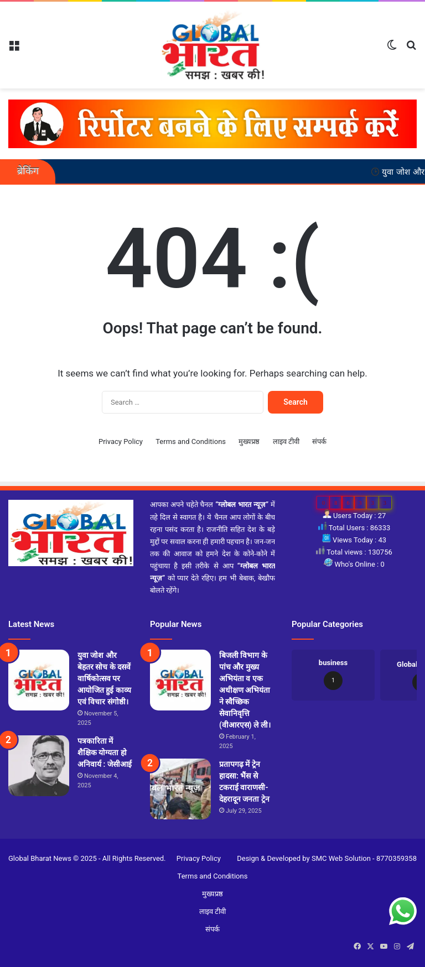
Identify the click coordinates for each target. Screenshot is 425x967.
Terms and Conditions (191, 441)
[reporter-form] (212, 123)
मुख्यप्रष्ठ (249, 441)
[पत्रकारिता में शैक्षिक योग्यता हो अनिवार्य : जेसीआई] (38, 765)
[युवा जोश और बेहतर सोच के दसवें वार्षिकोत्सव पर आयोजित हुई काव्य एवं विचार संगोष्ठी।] (38, 680)
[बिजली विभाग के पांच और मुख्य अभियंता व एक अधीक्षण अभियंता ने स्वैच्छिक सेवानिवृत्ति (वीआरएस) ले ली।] (180, 680)
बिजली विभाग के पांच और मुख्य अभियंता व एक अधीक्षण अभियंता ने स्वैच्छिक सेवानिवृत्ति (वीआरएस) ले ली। (245, 690)
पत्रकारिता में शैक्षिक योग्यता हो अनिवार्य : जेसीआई (104, 752)
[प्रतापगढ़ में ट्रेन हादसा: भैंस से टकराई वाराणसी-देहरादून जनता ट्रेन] (180, 789)
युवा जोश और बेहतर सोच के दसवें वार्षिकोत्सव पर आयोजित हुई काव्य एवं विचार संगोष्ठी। (104, 678)
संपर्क (319, 441)
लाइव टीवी (286, 441)
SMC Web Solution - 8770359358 (364, 858)
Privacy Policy (121, 441)
